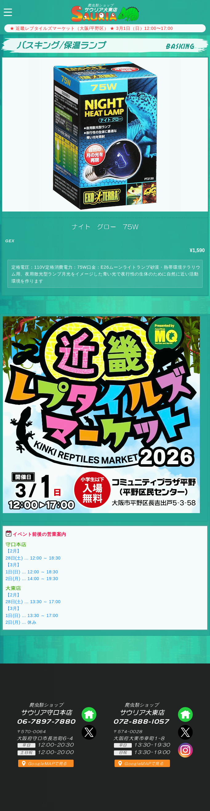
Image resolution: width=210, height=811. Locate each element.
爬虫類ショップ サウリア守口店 (89, 714)
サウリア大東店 (100, 7)
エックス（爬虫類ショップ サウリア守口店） (89, 732)
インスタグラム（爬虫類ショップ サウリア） (185, 750)
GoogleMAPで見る (47, 764)
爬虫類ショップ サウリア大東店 (185, 714)
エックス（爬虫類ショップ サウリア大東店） (185, 732)
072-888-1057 (200, 11)
